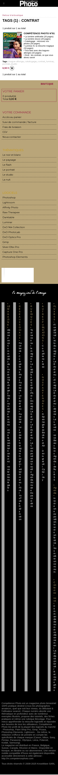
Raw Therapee (11, 213)
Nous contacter (11, 137)
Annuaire (31, 487)
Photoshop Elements (15, 257)
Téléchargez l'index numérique (8, 397)
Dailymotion (20, 513)
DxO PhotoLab (11, 232)
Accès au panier (11, 117)
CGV (4, 132)
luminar (50, 61)
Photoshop (9, 198)
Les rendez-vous (55, 429)
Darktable (8, 217)
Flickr (20, 491)
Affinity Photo (10, 208)
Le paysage (9, 160)
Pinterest (20, 480)
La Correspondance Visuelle (31, 458)
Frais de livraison (11, 127)
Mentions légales (8, 481)
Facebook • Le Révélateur (20, 397)
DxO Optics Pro (11, 237)
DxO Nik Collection (13, 227)
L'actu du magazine (55, 349)
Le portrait (8, 170)
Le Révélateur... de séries (55, 404)
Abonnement (55, 642)
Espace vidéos (31, 500)
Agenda (31, 478)
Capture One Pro (12, 252)
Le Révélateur (31, 433)
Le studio (7, 175)
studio (14, 64)
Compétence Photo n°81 (39, 33)
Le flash (6, 165)
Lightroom (8, 203)
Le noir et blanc (11, 155)
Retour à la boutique (12, 15)
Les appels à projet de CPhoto (31, 381)
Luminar (7, 222)
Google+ (20, 460)
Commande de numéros (55, 619)
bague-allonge (16, 61)
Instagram (20, 448)
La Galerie (31, 417)
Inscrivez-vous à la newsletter (8, 433)
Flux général (55, 330)
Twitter (20, 470)
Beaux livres (55, 447)
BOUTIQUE (47, 84)
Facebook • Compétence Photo (20, 362)
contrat (41, 61)
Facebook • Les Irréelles (20, 427)
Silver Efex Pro (10, 247)
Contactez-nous (8, 460)
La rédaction (55, 656)
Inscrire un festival (55, 535)
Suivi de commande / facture (19, 122)
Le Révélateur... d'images (55, 375)
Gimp (5, 242)
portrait (6, 64)
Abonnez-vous (8, 337)
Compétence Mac (43, 357)
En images (31, 405)
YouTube (20, 500)
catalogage (31, 61)
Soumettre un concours (55, 560)
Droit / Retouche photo (55, 677)
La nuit (6, 180)
